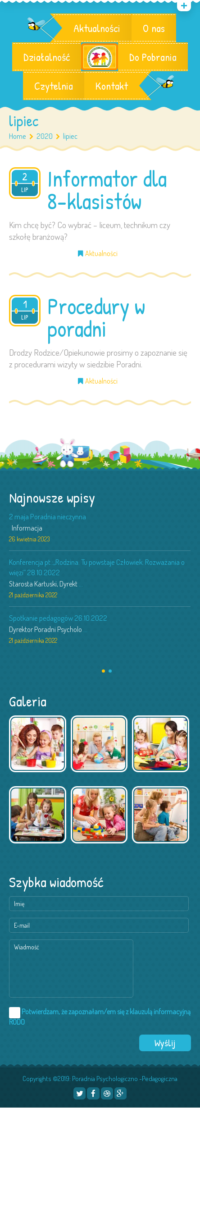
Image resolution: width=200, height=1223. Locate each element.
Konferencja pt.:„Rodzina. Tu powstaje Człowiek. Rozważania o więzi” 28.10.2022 (97, 567)
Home (17, 136)
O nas (154, 28)
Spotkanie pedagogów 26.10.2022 (58, 618)
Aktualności (97, 28)
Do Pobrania (153, 56)
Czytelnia (53, 85)
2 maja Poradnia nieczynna (47, 516)
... (81, 583)
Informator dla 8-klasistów (107, 189)
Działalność (46, 56)
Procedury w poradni (96, 317)
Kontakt (111, 85)
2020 (44, 136)
